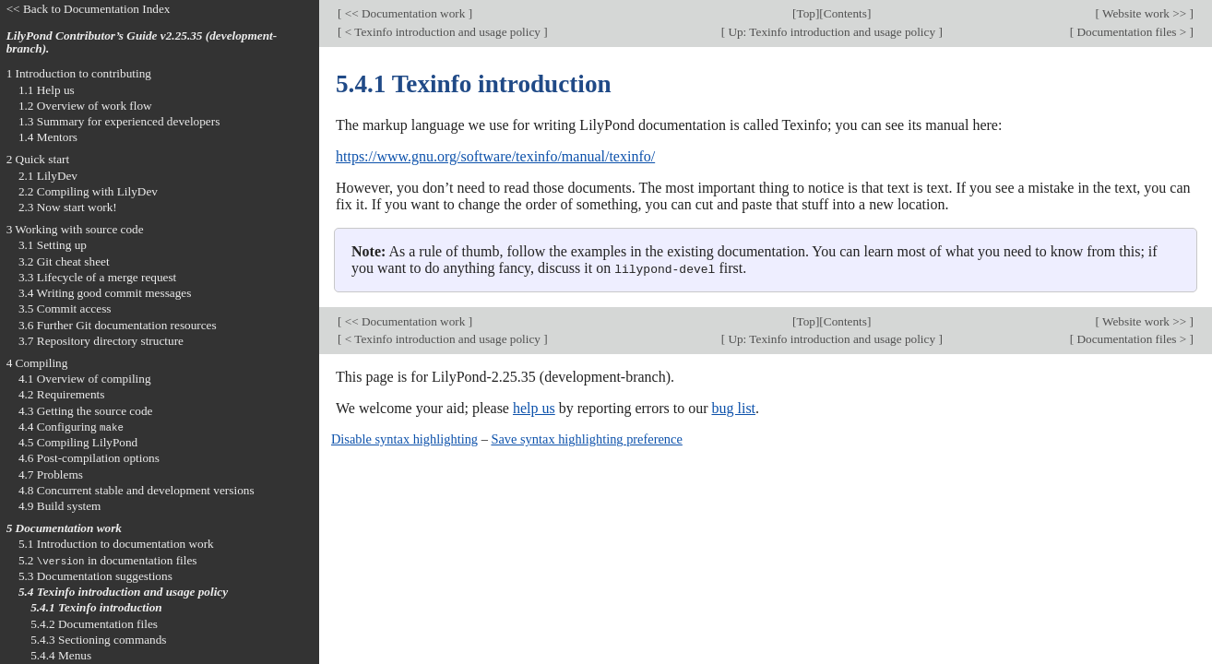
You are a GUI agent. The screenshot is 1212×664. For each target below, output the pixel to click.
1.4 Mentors (47, 137)
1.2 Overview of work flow (85, 106)
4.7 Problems (50, 474)
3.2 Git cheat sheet (64, 261)
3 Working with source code (75, 229)
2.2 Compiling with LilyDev (88, 191)
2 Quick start (38, 159)
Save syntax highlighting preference (586, 439)
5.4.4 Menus (60, 655)
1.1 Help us (46, 90)
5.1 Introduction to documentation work (116, 544)
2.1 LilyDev (47, 176)
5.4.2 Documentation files (94, 624)
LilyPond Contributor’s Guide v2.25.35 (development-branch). (142, 42)
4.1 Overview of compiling (84, 378)
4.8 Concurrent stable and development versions (136, 490)
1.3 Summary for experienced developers (119, 121)
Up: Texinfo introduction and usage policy (831, 32)
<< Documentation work (404, 13)
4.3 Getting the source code (85, 411)
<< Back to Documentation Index (88, 9)
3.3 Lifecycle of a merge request (97, 277)
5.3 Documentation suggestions (95, 576)
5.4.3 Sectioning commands (98, 639)
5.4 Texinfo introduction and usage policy (123, 592)
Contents (845, 13)
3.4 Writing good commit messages (105, 293)
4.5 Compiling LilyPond (77, 442)
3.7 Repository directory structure (101, 341)
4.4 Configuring (71, 426)
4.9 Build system (59, 506)
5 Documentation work (64, 528)
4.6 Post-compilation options (89, 458)
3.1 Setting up (52, 245)
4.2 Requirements (61, 394)
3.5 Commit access (65, 308)
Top (806, 13)
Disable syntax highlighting (404, 439)
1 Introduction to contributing (78, 73)
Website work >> (1144, 13)
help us (534, 408)
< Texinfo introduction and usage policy (442, 32)
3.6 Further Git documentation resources (117, 325)
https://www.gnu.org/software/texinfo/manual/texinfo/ (495, 156)
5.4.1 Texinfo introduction (96, 607)
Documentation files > (1131, 32)
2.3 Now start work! (67, 207)
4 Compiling (37, 363)
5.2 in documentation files (107, 560)
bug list (733, 408)
